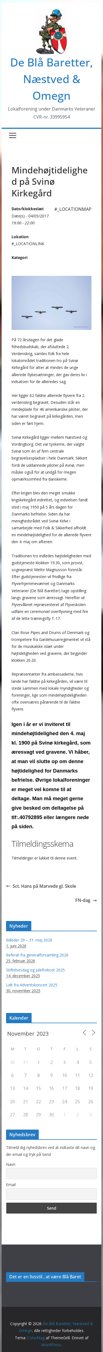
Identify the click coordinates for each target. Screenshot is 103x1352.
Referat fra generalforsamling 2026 (37, 955)
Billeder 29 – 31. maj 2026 (29, 940)
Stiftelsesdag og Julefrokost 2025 (35, 970)
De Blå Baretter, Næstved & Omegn (51, 79)
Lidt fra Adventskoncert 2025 (31, 984)
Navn (10, 1164)
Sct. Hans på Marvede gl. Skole (41, 886)
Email (11, 1184)
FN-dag (86, 900)
